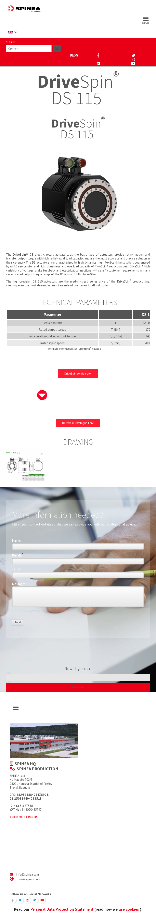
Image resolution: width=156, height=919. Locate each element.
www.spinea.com (29, 879)
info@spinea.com (27, 874)
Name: (16, 540)
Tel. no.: (17, 569)
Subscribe (78, 687)
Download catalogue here (78, 423)
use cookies (129, 909)
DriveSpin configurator (78, 373)
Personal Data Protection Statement (61, 909)
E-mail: (17, 555)
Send (18, 622)
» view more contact (23, 817)
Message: (19, 583)
